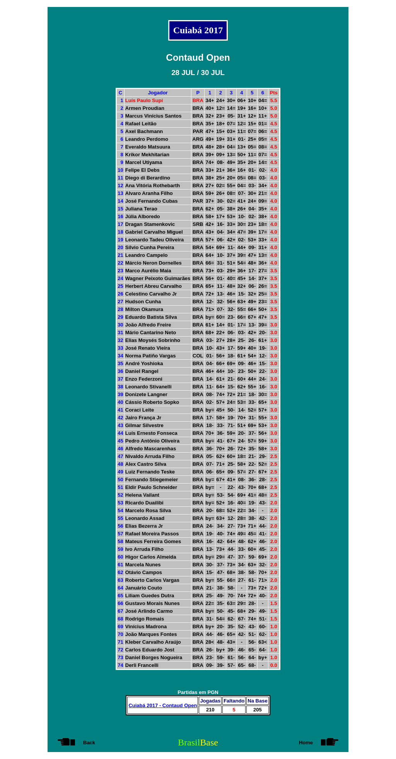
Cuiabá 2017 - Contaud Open (162, 705)
